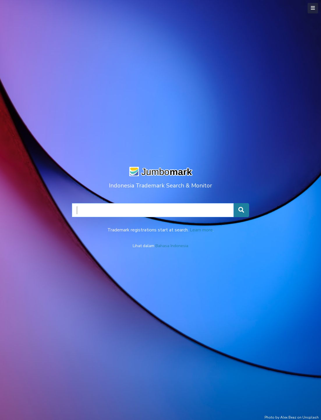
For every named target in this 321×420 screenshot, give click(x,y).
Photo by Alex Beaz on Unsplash (292, 417)
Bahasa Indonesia (171, 246)
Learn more (201, 230)
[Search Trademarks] (241, 210)
